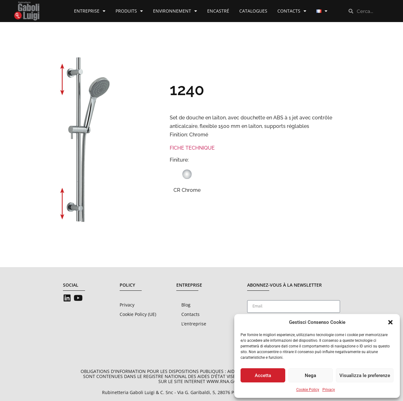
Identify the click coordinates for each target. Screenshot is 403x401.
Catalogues (253, 11)
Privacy (328, 389)
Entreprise (89, 11)
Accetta (263, 375)
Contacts (291, 11)
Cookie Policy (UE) (138, 314)
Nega (310, 375)
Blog (185, 305)
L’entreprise (193, 324)
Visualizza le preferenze (364, 375)
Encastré (218, 11)
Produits (129, 11)
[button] (390, 322)
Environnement (175, 11)
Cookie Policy (307, 389)
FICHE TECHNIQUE (192, 148)
